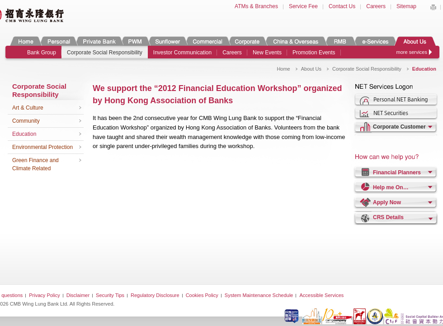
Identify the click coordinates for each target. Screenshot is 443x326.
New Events (267, 52)
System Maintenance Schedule (259, 295)
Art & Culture (27, 108)
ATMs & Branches (256, 6)
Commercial (207, 41)
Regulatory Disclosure (155, 295)
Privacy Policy (44, 295)
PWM (135, 41)
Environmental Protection (42, 147)
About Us (415, 41)
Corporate (247, 41)
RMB (340, 41)
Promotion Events (313, 52)
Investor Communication (182, 52)
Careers (376, 6)
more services (411, 52)
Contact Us (342, 6)
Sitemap (406, 6)
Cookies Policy (202, 295)
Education (24, 134)
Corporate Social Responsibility (104, 52)
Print (433, 7)
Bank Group (41, 52)
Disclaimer (78, 295)
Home (25, 41)
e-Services (375, 41)
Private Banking (98, 41)
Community (26, 121)
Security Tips (110, 295)
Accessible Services (321, 295)
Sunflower (167, 41)
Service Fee (303, 6)
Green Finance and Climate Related (35, 164)
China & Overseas (296, 41)
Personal (58, 41)
